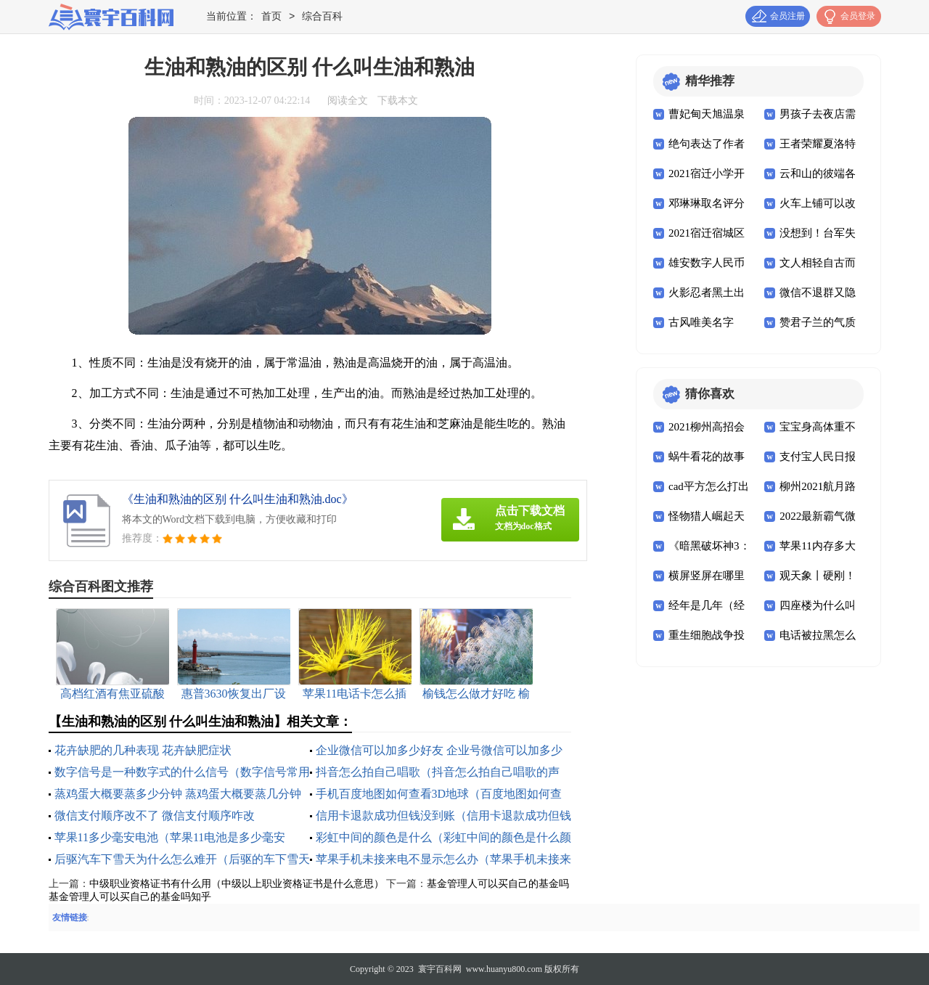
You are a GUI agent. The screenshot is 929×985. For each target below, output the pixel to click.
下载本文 (397, 100)
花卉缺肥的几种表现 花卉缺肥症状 (143, 750)
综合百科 (322, 17)
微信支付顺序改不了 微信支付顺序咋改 (154, 815)
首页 (271, 17)
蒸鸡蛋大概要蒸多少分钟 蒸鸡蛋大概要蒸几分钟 (177, 794)
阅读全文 (347, 100)
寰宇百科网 (440, 969)
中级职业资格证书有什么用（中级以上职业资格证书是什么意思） (236, 883)
